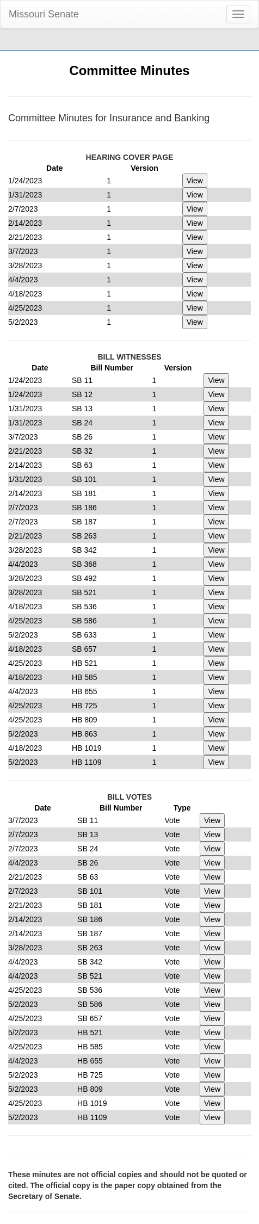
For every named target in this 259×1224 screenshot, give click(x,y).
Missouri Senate (44, 14)
